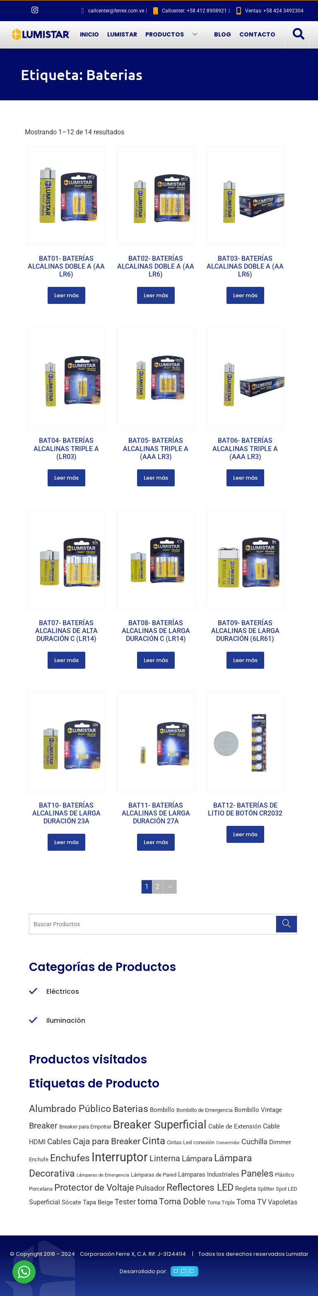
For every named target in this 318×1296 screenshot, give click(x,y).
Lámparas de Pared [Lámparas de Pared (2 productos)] (153, 1175)
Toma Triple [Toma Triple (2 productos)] (221, 1202)
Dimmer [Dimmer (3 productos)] (280, 1142)
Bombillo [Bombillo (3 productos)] (162, 1110)
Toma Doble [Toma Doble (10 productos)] (182, 1201)
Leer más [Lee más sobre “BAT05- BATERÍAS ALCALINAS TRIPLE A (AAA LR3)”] (156, 478)
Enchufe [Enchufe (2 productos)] (38, 1159)
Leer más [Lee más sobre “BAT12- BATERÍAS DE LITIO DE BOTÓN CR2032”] (245, 834)
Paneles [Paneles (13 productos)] (257, 1173)
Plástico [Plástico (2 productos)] (284, 1175)
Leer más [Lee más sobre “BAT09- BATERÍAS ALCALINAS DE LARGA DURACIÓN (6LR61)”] (245, 660)
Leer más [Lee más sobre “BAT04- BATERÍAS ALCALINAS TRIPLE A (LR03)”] (66, 478)
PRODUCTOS (174, 34)
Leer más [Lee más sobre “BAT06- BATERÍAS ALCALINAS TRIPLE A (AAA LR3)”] (245, 478)
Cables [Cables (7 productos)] (59, 1141)
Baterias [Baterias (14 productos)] (130, 1108)
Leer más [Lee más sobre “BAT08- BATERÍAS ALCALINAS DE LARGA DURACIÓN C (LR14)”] (156, 660)
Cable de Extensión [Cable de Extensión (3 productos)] (234, 1126)
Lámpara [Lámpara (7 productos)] (197, 1158)
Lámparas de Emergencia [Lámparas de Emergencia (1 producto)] (103, 1175)
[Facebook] (20, 11)
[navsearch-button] (298, 34)
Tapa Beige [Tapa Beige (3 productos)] (98, 1202)
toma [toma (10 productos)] (147, 1201)
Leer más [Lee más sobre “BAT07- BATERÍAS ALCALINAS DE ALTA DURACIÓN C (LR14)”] (66, 660)
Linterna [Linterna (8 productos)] (164, 1158)
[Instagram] (35, 11)
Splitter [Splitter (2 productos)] (266, 1189)
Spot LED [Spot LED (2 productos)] (286, 1189)
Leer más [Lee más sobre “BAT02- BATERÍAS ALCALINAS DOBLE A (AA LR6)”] (156, 295)
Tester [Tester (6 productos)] (125, 1201)
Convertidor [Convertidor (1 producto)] (228, 1143)
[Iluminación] (33, 1020)
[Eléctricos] (33, 991)
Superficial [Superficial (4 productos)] (44, 1202)
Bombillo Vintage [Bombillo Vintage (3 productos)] (258, 1110)
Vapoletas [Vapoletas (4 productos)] (282, 1202)
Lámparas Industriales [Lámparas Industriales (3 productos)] (208, 1174)
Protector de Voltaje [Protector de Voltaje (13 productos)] (94, 1187)
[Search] (286, 924)
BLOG (222, 34)
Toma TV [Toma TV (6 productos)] (251, 1201)
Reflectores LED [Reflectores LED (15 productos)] (200, 1187)
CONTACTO (257, 34)
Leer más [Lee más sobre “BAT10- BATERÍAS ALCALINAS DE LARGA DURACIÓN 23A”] (66, 842)
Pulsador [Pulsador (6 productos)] (150, 1188)
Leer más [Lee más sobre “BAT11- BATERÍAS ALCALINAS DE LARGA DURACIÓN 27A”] (156, 842)
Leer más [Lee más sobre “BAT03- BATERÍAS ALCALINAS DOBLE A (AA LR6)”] (245, 295)
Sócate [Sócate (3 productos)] (71, 1202)
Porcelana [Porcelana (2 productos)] (41, 1189)
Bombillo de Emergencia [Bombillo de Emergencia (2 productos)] (204, 1110)
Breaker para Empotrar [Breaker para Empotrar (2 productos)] (85, 1127)
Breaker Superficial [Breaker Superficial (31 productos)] (160, 1124)
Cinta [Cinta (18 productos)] (153, 1141)
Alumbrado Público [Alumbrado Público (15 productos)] (70, 1108)
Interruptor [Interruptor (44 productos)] (120, 1157)
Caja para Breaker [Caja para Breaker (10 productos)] (106, 1141)
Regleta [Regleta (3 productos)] (245, 1188)
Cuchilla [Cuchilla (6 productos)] (254, 1141)
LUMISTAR (122, 34)
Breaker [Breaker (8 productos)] (43, 1126)
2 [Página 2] (157, 887)
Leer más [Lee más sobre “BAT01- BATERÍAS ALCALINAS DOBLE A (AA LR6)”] (66, 295)
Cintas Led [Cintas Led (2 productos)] (179, 1142)
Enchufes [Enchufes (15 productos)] (70, 1158)
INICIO (89, 34)
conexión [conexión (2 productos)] (203, 1142)
